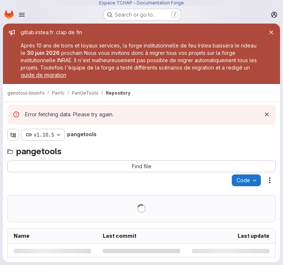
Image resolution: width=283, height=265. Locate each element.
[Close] (271, 32)
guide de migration (43, 75)
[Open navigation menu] (22, 15)
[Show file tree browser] (13, 135)
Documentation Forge (160, 3)
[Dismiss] (266, 114)
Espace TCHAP (115, 3)
